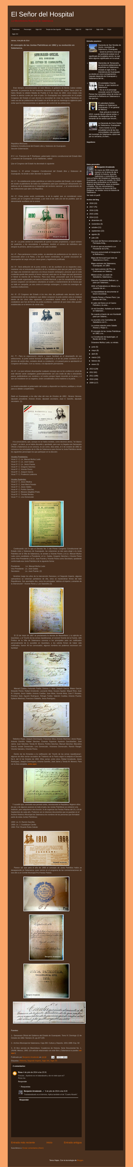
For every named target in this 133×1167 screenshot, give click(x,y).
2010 (91, 379)
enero (94, 364)
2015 (91, 214)
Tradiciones (16, 29)
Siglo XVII (89, 29)
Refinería (68, 29)
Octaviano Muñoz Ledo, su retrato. (105, 342)
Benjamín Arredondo (33, 1091)
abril (93, 354)
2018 (91, 203)
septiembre (96, 231)
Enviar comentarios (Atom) (33, 1148)
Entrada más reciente (23, 1142)
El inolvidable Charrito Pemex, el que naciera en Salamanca (108, 85)
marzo (94, 357)
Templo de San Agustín (53, 29)
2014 (91, 217)
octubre (95, 227)
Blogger (80, 1160)
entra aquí (32, 764)
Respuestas (25, 1087)
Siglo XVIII (99, 29)
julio (93, 238)
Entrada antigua (73, 1142)
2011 (91, 376)
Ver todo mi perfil (93, 195)
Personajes (27, 29)
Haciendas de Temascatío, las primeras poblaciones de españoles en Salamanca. (109, 65)
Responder (22, 1082)
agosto (94, 234)
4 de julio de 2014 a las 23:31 (35, 1072)
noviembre (96, 224)
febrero (95, 361)
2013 (91, 369)
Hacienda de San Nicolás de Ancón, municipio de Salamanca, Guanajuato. (109, 47)
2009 (91, 383)
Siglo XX (78, 29)
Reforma (22, 1061)
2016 (91, 210)
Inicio (49, 1142)
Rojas (109, 29)
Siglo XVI (15, 34)
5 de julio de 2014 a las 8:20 (56, 1091)
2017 (91, 207)
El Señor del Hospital (42, 14)
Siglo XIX (39, 29)
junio (94, 347)
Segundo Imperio (34, 1061)
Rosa (20, 1072)
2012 (91, 372)
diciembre (96, 220)
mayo (94, 350)
